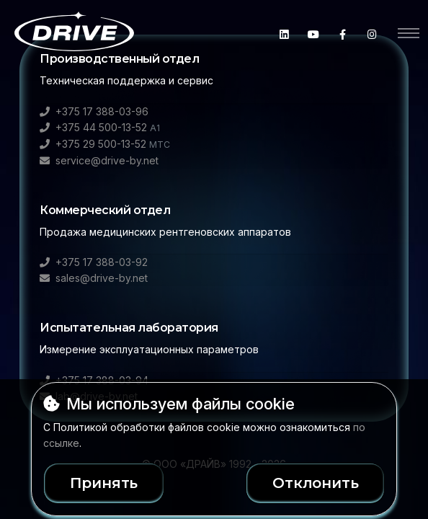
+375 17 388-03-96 (94, 111)
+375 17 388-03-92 (94, 262)
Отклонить (315, 483)
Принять (104, 483)
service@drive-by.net (99, 160)
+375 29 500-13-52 (105, 144)
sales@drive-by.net (94, 278)
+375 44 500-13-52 (100, 127)
